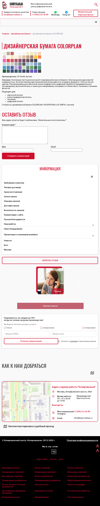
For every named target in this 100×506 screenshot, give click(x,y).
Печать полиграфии (76, 485)
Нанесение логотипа (44, 491)
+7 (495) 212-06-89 (40, 15)
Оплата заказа (10, 197)
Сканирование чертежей (13, 472)
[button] (96, 22)
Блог (6, 245)
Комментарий (9, 125)
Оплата (53, 459)
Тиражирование (42, 497)
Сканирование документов (14, 480)
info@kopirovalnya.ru (13, 15)
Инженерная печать (11, 468)
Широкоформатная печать (79, 480)
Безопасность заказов (14, 210)
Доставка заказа (11, 206)
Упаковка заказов (12, 201)
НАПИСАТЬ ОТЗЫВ (50, 260)
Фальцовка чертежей (77, 472)
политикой (73, 341)
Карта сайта (42, 459)
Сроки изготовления (13, 192)
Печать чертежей (42, 468)
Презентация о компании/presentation (21, 235)
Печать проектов (75, 468)
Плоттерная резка (75, 497)
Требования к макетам (14, 183)
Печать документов (43, 476)
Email (53, 147)
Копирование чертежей (45, 472)
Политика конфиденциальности (82, 440)
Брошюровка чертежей (12, 476)
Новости (8, 241)
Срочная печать (42, 485)
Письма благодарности (14, 219)
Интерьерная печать (11, 497)
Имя (4, 147)
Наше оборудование (13, 229)
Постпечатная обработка (78, 491)
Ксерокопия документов (78, 476)
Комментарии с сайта (13, 215)
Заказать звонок (50, 306)
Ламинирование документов (47, 480)
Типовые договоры (12, 187)
